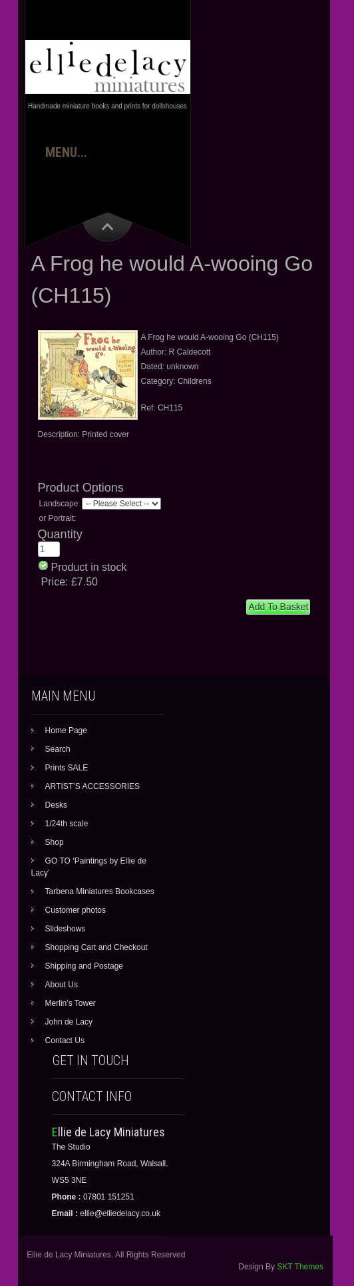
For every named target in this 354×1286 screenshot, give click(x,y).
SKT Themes (300, 1266)
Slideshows (65, 928)
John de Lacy (68, 1022)
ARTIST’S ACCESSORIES (92, 786)
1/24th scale (66, 823)
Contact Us (65, 1040)
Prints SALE (66, 767)
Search (58, 749)
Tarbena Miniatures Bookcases (99, 891)
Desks (56, 805)
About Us (61, 984)
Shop (54, 842)
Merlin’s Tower (70, 1003)
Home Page (66, 730)
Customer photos (75, 910)
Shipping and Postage (84, 966)
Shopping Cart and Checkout (96, 947)
